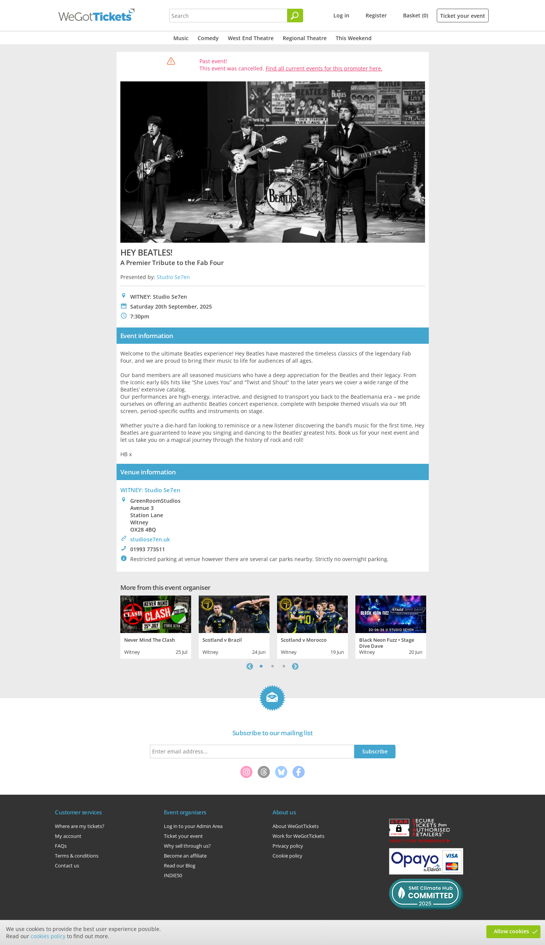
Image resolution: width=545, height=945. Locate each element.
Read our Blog (179, 865)
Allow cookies (511, 931)
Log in (341, 15)
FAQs (61, 845)
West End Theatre (251, 38)
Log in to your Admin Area (193, 826)
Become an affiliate (185, 855)
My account (68, 836)
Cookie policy (287, 855)
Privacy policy (287, 845)
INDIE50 (173, 875)
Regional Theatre (305, 38)
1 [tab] (261, 666)
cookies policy (48, 936)
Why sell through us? (187, 845)
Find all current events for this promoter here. (324, 68)
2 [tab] (272, 666)
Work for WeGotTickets (298, 836)
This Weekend (354, 38)
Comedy (208, 38)
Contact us (67, 865)
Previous (250, 666)
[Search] (295, 15)
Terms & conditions (76, 855)
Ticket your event (462, 15)
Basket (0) (415, 15)
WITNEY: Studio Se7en (150, 490)
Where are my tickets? (79, 826)
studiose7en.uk (150, 539)
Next (295, 666)
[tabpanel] (156, 626)
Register (376, 15)
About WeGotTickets (295, 826)
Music (180, 38)
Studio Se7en (173, 277)
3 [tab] (284, 666)
